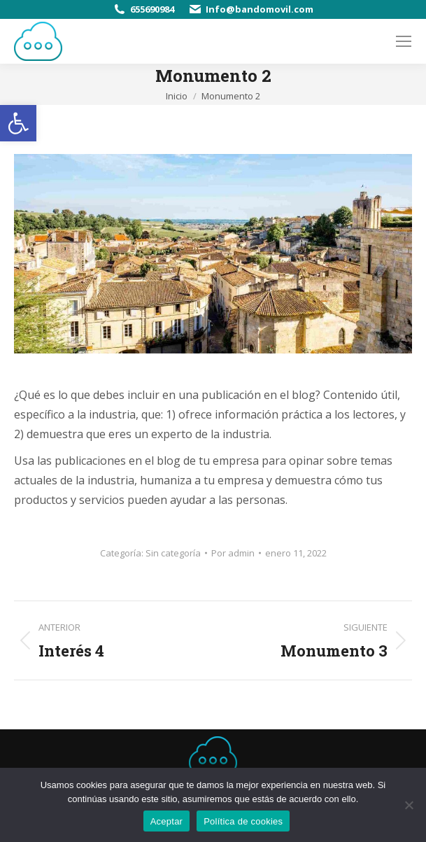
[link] (18, 123)
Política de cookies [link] (243, 821)
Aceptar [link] (166, 821)
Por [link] (233, 553)
